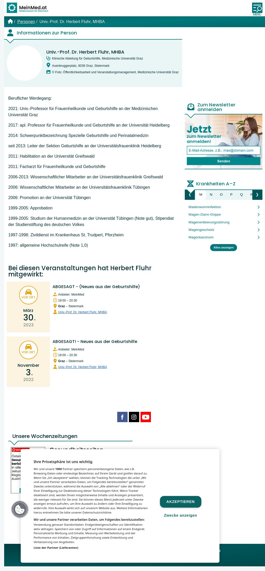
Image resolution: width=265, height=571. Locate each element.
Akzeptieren (180, 502)
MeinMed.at (102, 564)
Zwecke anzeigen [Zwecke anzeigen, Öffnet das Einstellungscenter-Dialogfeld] (180, 515)
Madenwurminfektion (205, 212)
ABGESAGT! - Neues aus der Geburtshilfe (95, 346)
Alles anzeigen (224, 252)
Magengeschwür (202, 234)
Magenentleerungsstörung (209, 227)
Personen (26, 26)
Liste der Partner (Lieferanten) (56, 548)
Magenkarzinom (201, 242)
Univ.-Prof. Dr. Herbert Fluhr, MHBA (85, 56)
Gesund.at (179, 564)
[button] (20, 509)
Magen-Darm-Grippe (205, 219)
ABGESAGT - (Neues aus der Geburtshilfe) (96, 291)
